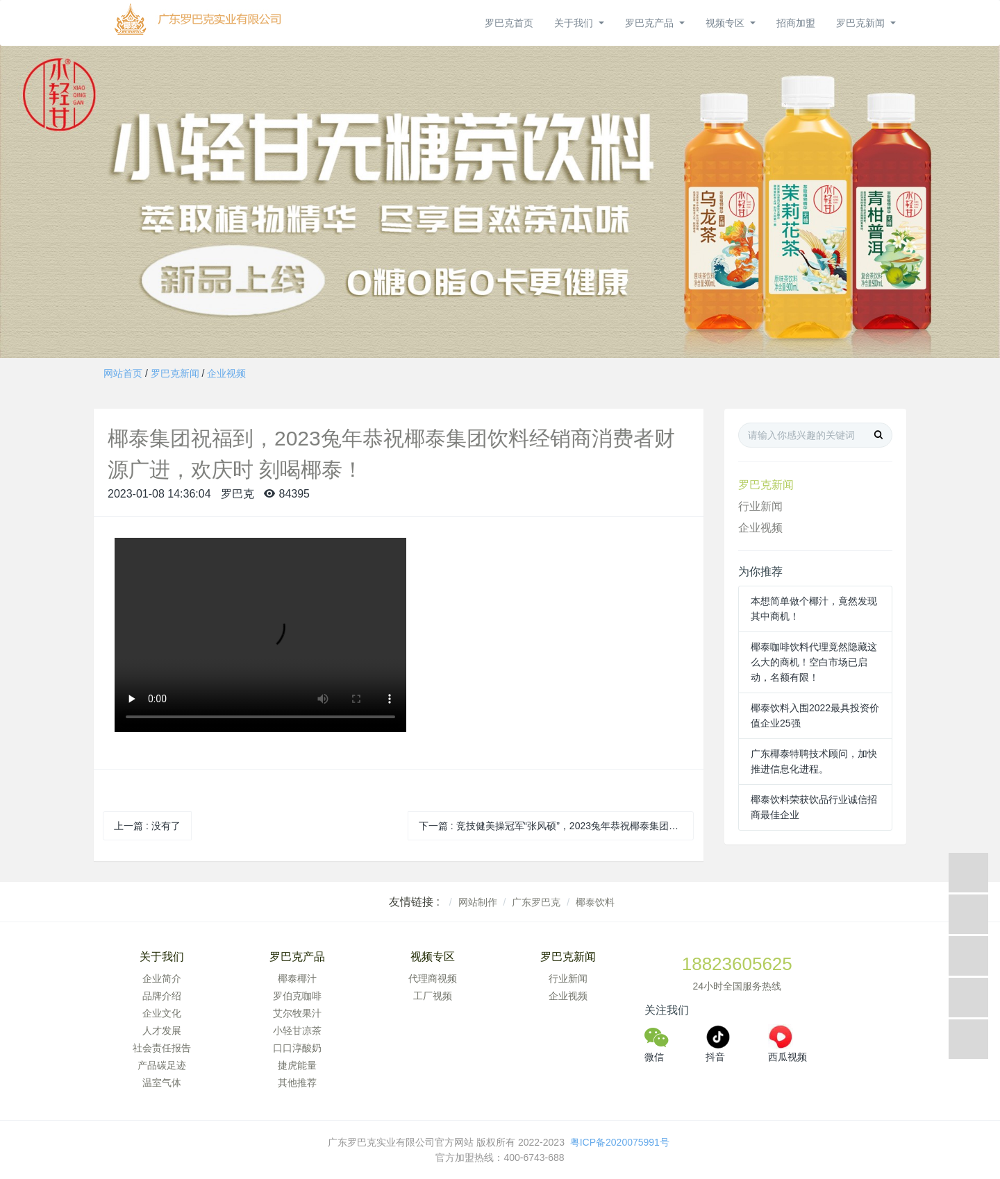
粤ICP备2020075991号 (621, 1142)
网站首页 (122, 373)
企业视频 (226, 373)
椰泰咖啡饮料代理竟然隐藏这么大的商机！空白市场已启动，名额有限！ (814, 662)
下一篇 (556, 825)
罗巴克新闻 (175, 373)
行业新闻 (760, 506)
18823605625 (737, 963)
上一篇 (147, 825)
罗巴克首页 (509, 22)
